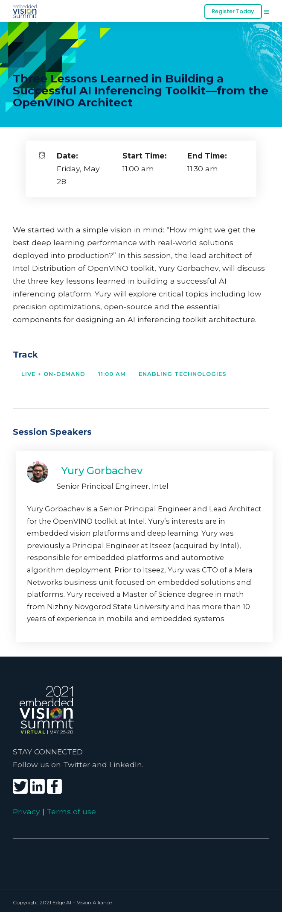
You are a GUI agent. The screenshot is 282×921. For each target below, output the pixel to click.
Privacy (26, 811)
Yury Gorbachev (101, 470)
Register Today (233, 11)
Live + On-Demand (53, 373)
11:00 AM (112, 373)
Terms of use (71, 811)
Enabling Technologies (183, 373)
